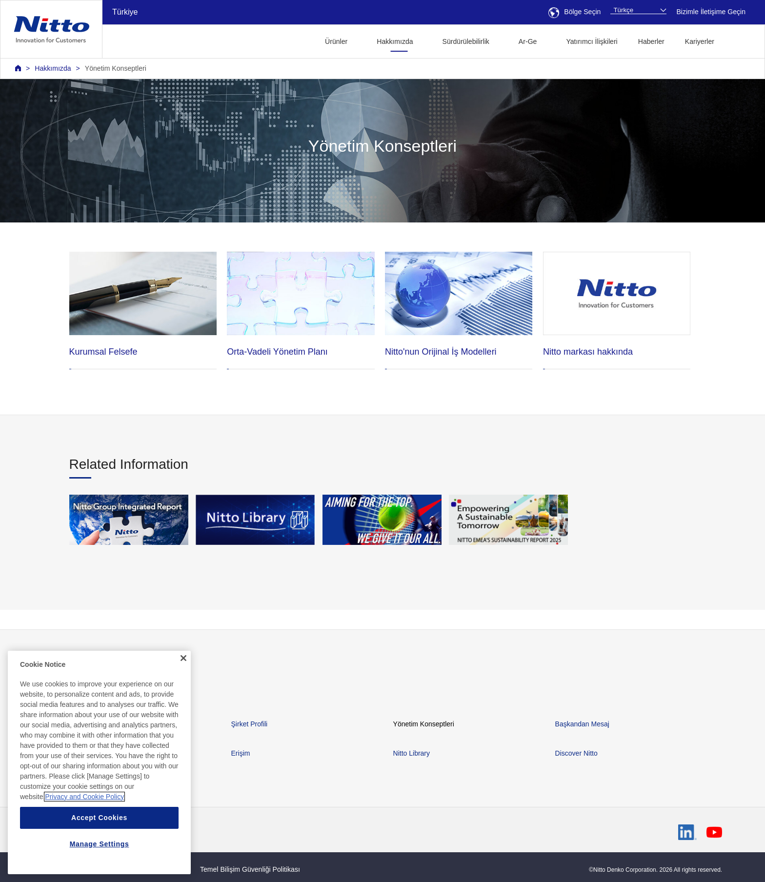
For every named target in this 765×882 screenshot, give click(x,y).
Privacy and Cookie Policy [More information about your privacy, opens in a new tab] (84, 801)
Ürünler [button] (336, 41)
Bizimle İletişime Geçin (710, 12)
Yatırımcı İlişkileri (591, 41)
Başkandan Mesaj (582, 724)
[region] (99, 767)
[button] (740, 40)
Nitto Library (411, 753)
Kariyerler (699, 41)
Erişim (240, 753)
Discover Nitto (576, 753)
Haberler (651, 41)
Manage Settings (99, 848)
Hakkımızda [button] (395, 41)
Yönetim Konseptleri (115, 68)
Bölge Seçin (574, 12)
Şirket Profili (249, 724)
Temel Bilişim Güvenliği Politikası (250, 869)
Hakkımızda (53, 68)
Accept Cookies (99, 822)
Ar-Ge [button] (528, 41)
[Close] (183, 662)
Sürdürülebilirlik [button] (466, 41)
